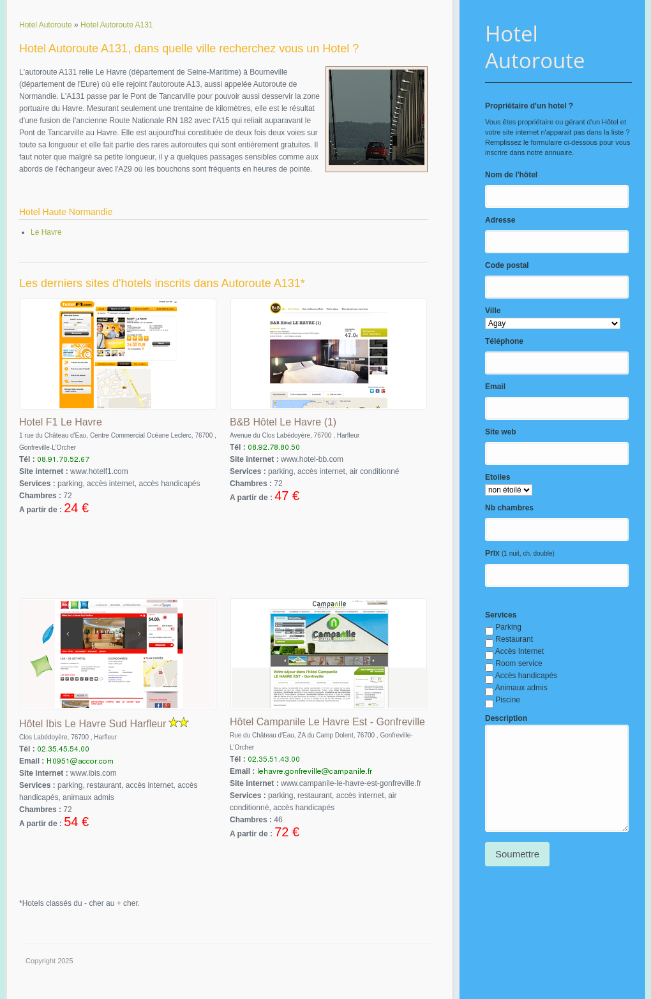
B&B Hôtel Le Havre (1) (283, 422)
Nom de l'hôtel (511, 174)
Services (500, 614)
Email (495, 386)
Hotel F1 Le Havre (60, 422)
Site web (500, 431)
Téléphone (504, 341)
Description (506, 718)
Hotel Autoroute (535, 47)
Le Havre (46, 232)
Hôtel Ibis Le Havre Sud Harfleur (92, 723)
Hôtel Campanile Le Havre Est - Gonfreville (327, 721)
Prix (492, 553)
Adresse (500, 220)
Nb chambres (509, 507)
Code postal (507, 265)
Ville (492, 310)
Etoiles (497, 477)
